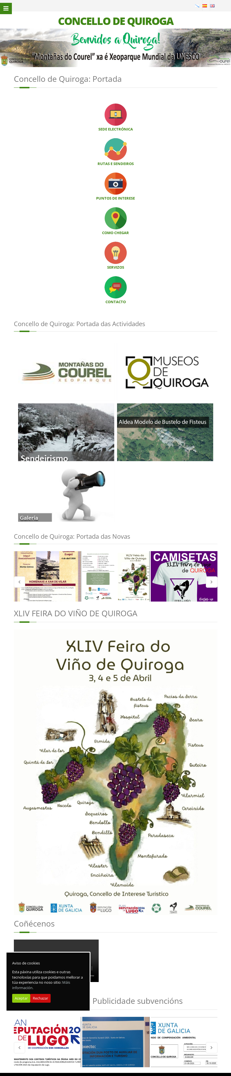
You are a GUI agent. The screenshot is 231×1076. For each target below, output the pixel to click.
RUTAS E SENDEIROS (116, 163)
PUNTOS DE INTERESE (115, 198)
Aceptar (21, 998)
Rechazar (40, 998)
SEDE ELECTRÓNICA (115, 129)
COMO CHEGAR (115, 232)
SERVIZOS (115, 267)
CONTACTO (115, 301)
